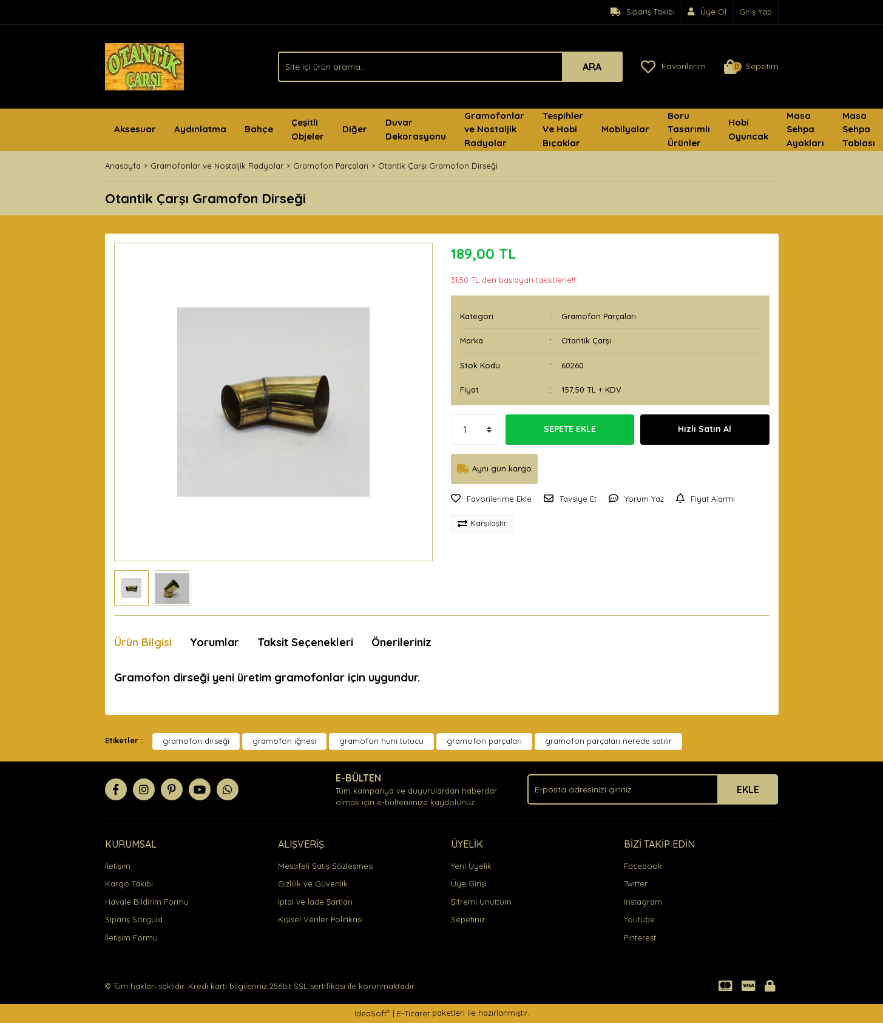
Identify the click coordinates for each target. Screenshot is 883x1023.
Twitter (636, 883)
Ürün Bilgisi (143, 642)
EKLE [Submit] (748, 789)
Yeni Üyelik (471, 866)
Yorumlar (214, 642)
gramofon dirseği (196, 741)
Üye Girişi (469, 883)
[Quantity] (475, 429)
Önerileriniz (401, 642)
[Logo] (144, 65)
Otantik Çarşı (586, 340)
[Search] (450, 67)
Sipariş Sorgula (134, 919)
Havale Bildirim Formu (147, 902)
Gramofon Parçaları (598, 316)
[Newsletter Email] (652, 789)
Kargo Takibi (129, 883)
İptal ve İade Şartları (315, 902)
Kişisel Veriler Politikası (320, 919)
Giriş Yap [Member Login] (755, 11)
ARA (592, 67)
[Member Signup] (707, 12)
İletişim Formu (131, 937)
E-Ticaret (413, 1013)
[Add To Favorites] (491, 499)
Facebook (643, 866)
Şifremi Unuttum (481, 902)
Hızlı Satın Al (704, 429)
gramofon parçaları (484, 741)
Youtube (639, 919)
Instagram (643, 902)
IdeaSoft (372, 1013)
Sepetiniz (468, 919)
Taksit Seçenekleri (305, 642)
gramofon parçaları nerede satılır (608, 741)
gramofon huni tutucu (381, 741)
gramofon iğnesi (284, 741)
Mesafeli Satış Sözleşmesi (326, 866)
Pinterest (640, 937)
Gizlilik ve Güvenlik (313, 883)
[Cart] (751, 66)
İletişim (117, 866)
